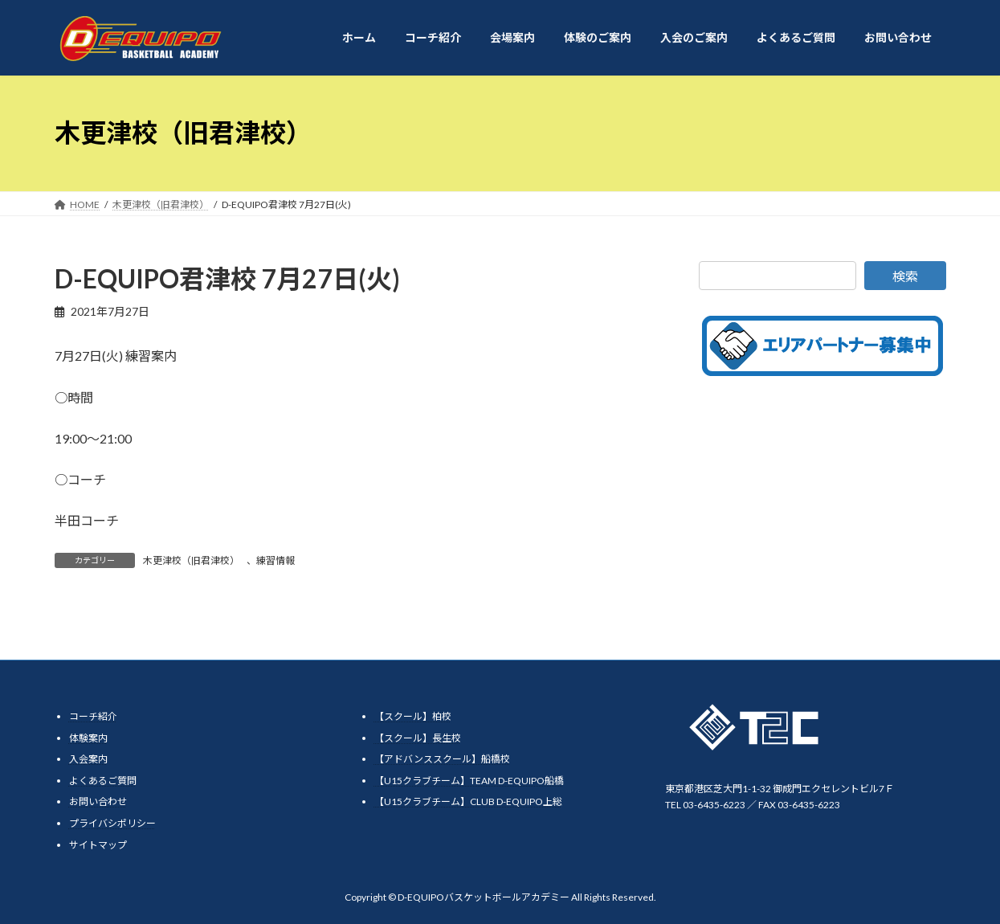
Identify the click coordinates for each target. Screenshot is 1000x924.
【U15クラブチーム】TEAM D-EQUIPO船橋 (469, 780)
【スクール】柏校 (412, 716)
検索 (905, 276)
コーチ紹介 (93, 716)
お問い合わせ (98, 801)
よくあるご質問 (103, 780)
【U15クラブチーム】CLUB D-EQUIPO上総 (468, 801)
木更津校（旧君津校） (191, 560)
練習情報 (275, 560)
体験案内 (88, 737)
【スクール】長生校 (417, 737)
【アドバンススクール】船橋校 (442, 759)
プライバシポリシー (112, 822)
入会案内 (88, 759)
